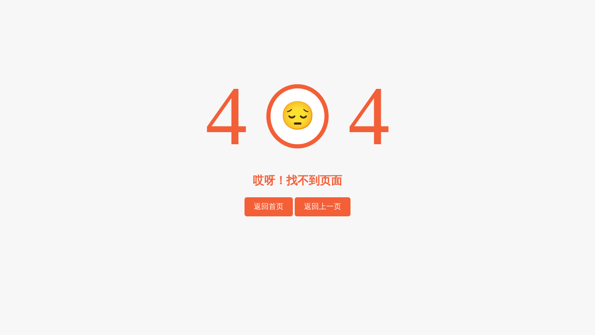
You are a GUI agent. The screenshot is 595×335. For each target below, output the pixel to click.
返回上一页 (322, 206)
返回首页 (269, 206)
